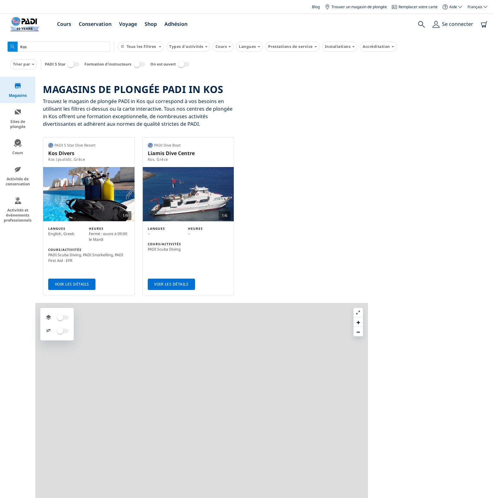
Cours (64, 23)
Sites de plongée (18, 118)
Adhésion (175, 23)
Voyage (128, 23)
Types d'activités (188, 46)
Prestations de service (292, 46)
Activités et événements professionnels (18, 210)
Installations (340, 46)
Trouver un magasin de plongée (356, 6)
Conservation (95, 23)
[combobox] (59, 47)
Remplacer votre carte (415, 6)
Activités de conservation (18, 176)
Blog (316, 6)
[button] (484, 96)
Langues (249, 46)
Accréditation (378, 46)
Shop (151, 23)
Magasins (18, 90)
